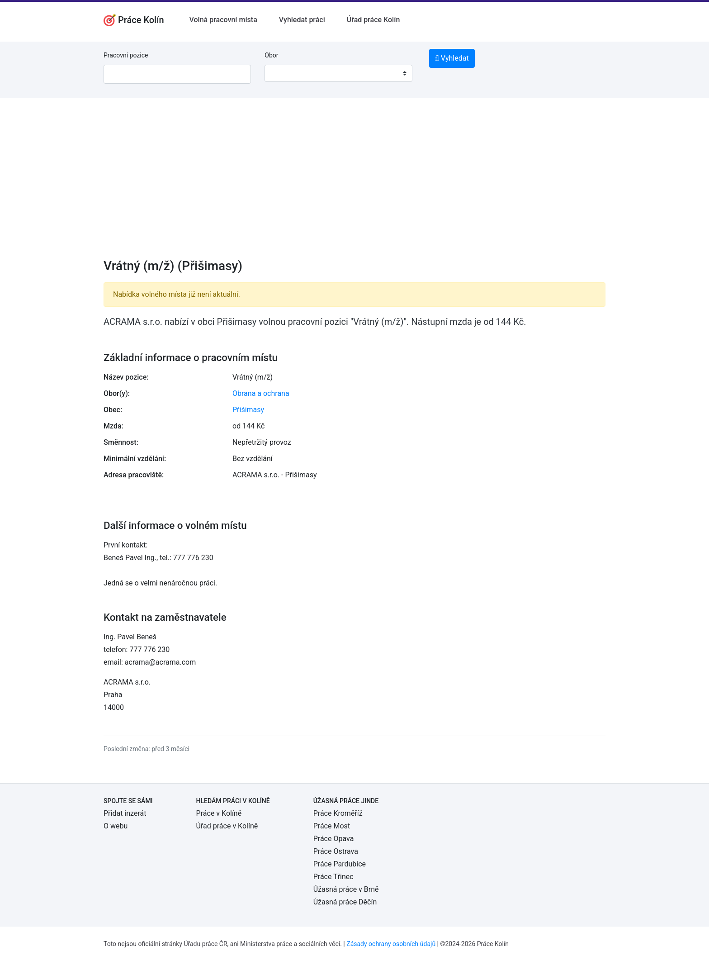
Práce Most (331, 826)
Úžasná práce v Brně (346, 889)
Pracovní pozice (126, 55)
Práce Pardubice (339, 864)
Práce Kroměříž (338, 813)
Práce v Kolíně (219, 813)
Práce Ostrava (335, 851)
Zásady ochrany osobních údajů (390, 943)
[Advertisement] (354, 184)
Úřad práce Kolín (373, 19)
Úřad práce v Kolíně (227, 826)
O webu (116, 826)
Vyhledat (452, 58)
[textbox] (283, 73)
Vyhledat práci (302, 19)
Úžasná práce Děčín (345, 902)
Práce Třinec (333, 876)
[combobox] (338, 73)
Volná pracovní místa (223, 19)
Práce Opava (333, 838)
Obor (271, 55)
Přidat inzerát (125, 813)
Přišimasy (248, 409)
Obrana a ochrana (260, 393)
